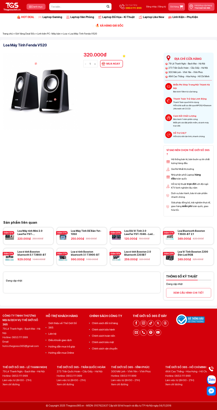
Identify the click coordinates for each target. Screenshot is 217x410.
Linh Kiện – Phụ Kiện (183, 17)
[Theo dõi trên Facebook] (136, 323)
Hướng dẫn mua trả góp (61, 346)
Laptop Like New (151, 17)
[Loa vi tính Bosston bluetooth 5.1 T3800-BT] (9, 256)
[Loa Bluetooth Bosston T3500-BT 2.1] (169, 235)
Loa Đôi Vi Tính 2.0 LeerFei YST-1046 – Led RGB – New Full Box (138, 232)
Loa (65, 33)
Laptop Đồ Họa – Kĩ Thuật (116, 17)
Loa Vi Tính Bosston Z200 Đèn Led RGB (193, 253)
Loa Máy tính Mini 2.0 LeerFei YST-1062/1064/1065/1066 (31, 232)
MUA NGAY (113, 63)
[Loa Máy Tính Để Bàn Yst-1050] (63, 235)
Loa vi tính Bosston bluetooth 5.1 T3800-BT (31, 253)
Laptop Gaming (50, 17)
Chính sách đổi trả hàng (105, 323)
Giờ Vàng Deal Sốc (25, 33)
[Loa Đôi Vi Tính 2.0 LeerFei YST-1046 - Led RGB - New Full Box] (116, 235)
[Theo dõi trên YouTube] (158, 332)
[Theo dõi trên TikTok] (150, 323)
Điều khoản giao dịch (60, 340)
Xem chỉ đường (11, 384)
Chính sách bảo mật (103, 342)
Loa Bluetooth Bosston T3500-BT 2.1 (191, 232)
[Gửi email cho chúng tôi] (136, 332)
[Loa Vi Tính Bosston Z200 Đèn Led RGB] (169, 256)
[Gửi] (108, 7)
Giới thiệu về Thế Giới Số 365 (62, 325)
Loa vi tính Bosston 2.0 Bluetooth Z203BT (137, 253)
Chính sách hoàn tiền (103, 335)
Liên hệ (52, 333)
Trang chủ (8, 33)
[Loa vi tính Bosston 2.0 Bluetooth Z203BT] (116, 256)
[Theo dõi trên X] (158, 323)
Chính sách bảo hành (103, 329)
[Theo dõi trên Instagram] (143, 323)
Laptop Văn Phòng (80, 17)
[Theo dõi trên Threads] (165, 323)
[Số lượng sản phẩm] (90, 63)
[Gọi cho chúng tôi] (143, 332)
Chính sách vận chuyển (104, 348)
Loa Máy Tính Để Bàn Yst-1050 (86, 232)
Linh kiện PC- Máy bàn (49, 33)
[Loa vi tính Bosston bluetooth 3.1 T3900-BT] (63, 256)
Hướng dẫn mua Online (61, 352)
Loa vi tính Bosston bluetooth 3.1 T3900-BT (85, 253)
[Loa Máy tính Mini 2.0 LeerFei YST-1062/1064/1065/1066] (9, 235)
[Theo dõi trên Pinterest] (150, 332)
